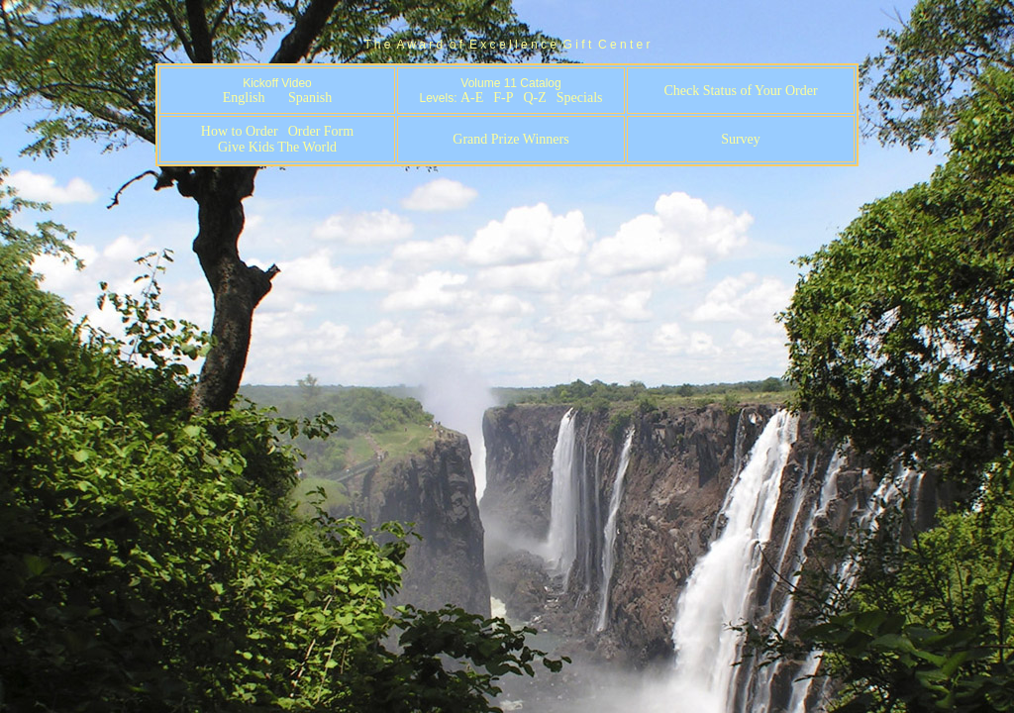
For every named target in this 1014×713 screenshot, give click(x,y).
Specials (580, 97)
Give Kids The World (277, 147)
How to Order (239, 131)
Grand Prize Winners (510, 139)
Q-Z (534, 97)
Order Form (321, 131)
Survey (740, 139)
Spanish (310, 97)
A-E (471, 97)
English (244, 97)
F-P (503, 97)
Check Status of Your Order (740, 90)
